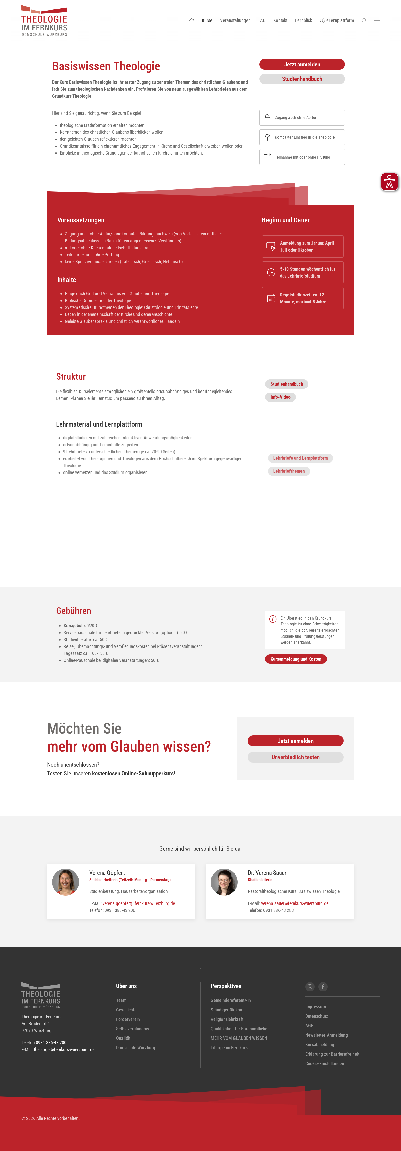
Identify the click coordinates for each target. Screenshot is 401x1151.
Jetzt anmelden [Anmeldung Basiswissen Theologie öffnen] (302, 64)
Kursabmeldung (319, 1044)
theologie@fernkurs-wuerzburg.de (64, 1049)
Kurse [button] (207, 20)
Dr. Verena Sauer (267, 872)
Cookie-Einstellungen (324, 1063)
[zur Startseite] (40, 995)
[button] (364, 20)
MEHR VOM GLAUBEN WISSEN (239, 1038)
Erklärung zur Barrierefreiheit (332, 1054)
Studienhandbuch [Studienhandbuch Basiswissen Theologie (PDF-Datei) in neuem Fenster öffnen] (302, 79)
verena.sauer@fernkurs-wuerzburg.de (294, 903)
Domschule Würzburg (135, 1047)
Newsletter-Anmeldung (326, 1035)
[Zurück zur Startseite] (44, 20)
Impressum (315, 1006)
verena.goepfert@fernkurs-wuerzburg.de (139, 903)
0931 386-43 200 (51, 1042)
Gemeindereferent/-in (231, 1000)
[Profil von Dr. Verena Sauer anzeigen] (224, 881)
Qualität (123, 1038)
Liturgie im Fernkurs (229, 1047)
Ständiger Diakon (226, 1009)
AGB (309, 1025)
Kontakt (280, 20)
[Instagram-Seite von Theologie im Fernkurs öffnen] (310, 986)
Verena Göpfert (107, 872)
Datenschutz (316, 1016)
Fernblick (303, 20)
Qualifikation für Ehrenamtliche (239, 1028)
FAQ (262, 20)
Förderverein (128, 1019)
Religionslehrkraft (227, 1019)
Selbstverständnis (132, 1028)
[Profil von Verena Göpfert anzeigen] (65, 881)
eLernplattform (337, 20)
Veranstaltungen (235, 20)
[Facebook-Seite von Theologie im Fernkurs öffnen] (323, 986)
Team (121, 1000)
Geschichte (126, 1009)
